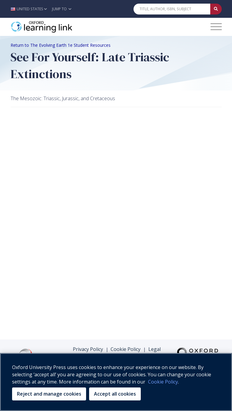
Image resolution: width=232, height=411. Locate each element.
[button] (30, 9)
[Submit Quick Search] (216, 9)
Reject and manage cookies (49, 393)
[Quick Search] (172, 9)
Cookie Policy (125, 349)
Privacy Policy (88, 349)
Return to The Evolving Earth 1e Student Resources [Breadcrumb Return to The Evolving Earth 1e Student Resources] (61, 45)
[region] (116, 382)
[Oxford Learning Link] (56, 26)
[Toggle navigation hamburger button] (216, 27)
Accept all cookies (115, 393)
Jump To (61, 8)
